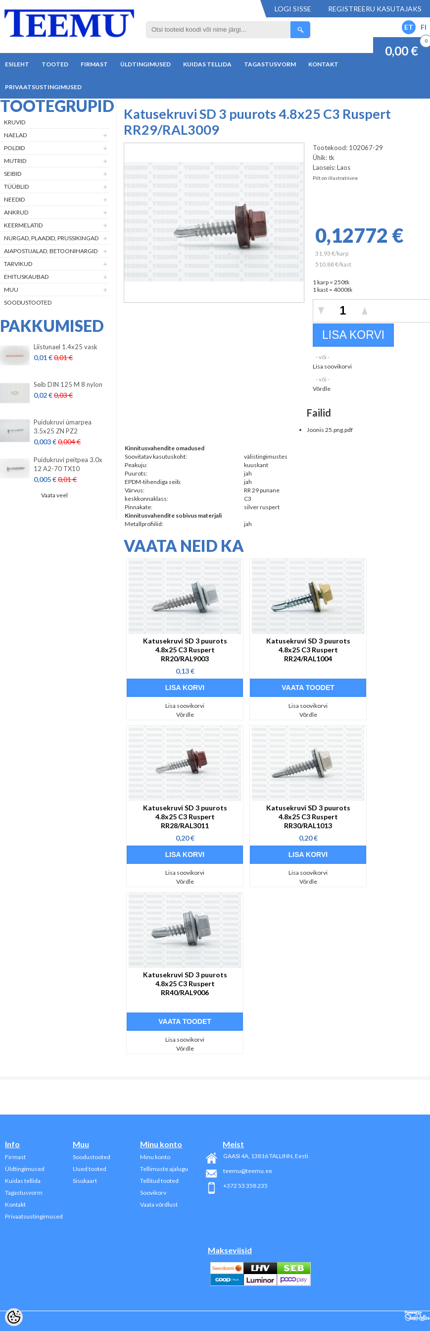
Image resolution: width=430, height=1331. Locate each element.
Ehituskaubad (26, 276)
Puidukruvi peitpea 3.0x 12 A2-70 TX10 (68, 464)
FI (424, 27)
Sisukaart (85, 1180)
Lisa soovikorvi (332, 366)
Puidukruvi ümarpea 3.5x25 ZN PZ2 (63, 426)
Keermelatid (23, 225)
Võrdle (322, 388)
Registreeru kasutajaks (375, 8)
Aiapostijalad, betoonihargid (50, 251)
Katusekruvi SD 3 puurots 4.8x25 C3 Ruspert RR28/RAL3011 (185, 816)
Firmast (94, 64)
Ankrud (16, 212)
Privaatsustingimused (43, 87)
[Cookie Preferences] (14, 1317)
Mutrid (15, 160)
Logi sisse (293, 8)
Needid (14, 199)
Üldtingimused (145, 64)
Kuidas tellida (207, 64)
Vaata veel (54, 495)
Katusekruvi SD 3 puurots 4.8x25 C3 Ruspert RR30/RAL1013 (308, 816)
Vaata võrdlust (159, 1204)
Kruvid (14, 122)
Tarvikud (18, 263)
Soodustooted (27, 302)
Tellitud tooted (159, 1180)
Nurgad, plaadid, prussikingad (51, 238)
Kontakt (323, 64)
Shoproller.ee (417, 1316)
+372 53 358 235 (245, 1185)
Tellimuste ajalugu (164, 1168)
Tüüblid (16, 186)
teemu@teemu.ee (247, 1170)
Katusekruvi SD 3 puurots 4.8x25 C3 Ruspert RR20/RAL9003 (185, 650)
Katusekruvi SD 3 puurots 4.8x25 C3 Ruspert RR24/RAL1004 (308, 650)
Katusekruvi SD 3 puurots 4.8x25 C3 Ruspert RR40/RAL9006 (185, 983)
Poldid (14, 148)
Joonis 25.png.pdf (330, 429)
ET (408, 27)
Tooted (55, 64)
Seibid (12, 173)
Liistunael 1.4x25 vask (65, 347)
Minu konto (155, 1157)
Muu (11, 289)
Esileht (17, 64)
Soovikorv (153, 1192)
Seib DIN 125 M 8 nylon (68, 384)
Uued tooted (89, 1168)
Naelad (15, 135)
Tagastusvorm (270, 64)
